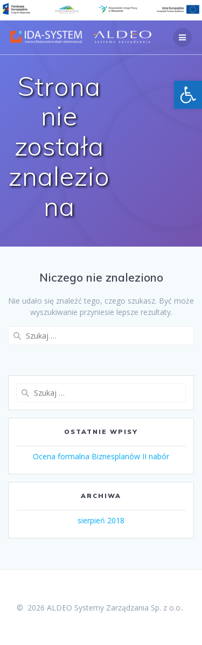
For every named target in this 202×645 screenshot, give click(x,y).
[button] (188, 95)
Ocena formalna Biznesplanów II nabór (101, 456)
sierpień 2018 (101, 520)
